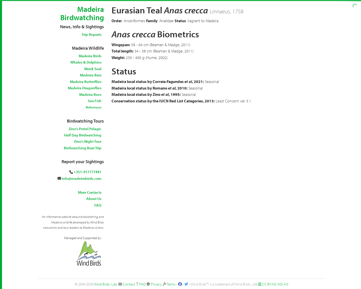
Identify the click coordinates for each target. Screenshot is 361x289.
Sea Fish (94, 100)
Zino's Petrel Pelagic (85, 128)
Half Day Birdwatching (82, 135)
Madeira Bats (90, 75)
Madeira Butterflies (85, 81)
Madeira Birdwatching (82, 13)
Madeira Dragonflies (84, 87)
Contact (129, 284)
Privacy (156, 284)
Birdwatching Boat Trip (82, 148)
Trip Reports (91, 34)
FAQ (97, 205)
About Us (93, 198)
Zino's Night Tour (87, 141)
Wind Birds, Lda (105, 284)
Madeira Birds (90, 55)
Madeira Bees (90, 94)
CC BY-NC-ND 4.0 (275, 284)
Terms (171, 284)
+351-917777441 (87, 171)
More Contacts (89, 192)
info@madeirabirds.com (81, 178)
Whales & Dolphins (85, 62)
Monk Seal (92, 68)
